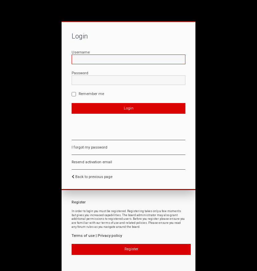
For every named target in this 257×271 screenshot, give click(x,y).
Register (131, 249)
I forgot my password (89, 147)
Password (80, 73)
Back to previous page (93, 177)
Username (81, 52)
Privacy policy (110, 236)
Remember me (88, 94)
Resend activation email (92, 162)
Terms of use (83, 236)
